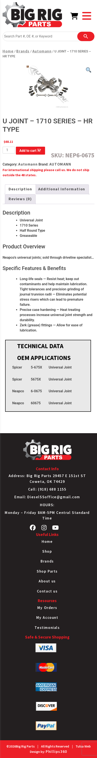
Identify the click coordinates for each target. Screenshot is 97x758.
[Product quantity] (9, 150)
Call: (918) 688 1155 (47, 489)
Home (8, 51)
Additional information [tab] (61, 189)
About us (47, 581)
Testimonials (47, 627)
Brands (23, 51)
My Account (47, 617)
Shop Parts (47, 571)
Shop (47, 551)
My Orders (47, 607)
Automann (42, 51)
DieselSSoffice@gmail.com (53, 497)
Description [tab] (20, 189)
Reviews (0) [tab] (20, 199)
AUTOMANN (60, 164)
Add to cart (27, 151)
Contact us (47, 591)
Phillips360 (56, 751)
